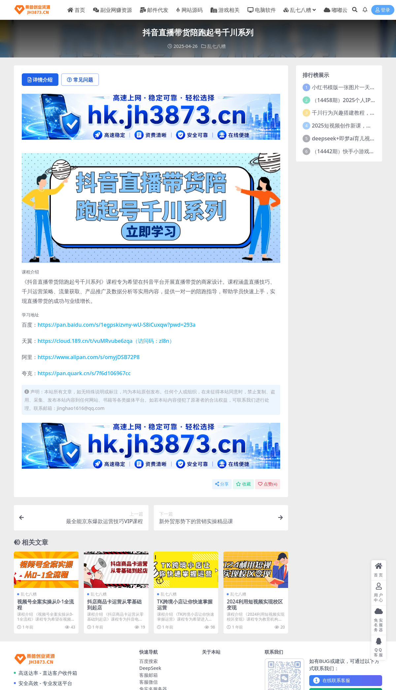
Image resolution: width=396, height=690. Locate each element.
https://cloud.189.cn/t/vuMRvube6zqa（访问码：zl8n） (106, 341)
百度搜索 (148, 661)
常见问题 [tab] (80, 79)
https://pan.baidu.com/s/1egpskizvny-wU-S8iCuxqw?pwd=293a (117, 324)
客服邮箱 (148, 675)
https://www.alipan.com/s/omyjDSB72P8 (89, 357)
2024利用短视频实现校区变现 (255, 604)
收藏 (243, 484)
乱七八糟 (216, 46)
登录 (383, 10)
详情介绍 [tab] (40, 79)
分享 (222, 484)
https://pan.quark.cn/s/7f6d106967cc (84, 373)
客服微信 (148, 682)
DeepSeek (150, 668)
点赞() (267, 484)
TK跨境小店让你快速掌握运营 (185, 604)
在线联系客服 (331, 680)
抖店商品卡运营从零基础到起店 (114, 604)
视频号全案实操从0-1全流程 (45, 604)
